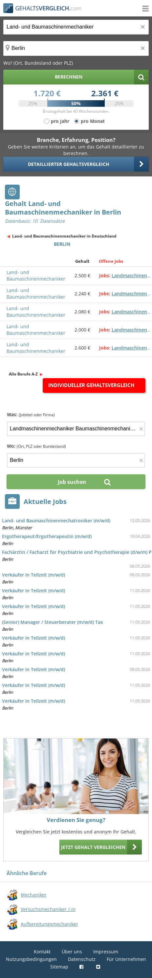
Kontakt (42, 951)
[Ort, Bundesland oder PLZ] (76, 48)
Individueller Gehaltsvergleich (91, 385)
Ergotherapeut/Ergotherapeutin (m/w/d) (47, 536)
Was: (31, 414)
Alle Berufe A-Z (23, 374)
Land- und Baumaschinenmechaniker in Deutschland (64, 236)
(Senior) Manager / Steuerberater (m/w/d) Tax (52, 622)
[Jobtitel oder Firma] (76, 428)
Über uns (72, 951)
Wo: (36, 446)
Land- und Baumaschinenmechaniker (36, 275)
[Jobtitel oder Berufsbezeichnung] (76, 27)
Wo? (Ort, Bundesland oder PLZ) (38, 63)
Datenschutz (82, 959)
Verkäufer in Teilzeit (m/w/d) (33, 575)
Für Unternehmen (126, 959)
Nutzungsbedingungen (31, 959)
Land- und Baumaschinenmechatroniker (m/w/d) (56, 520)
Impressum (105, 951)
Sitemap (59, 967)
